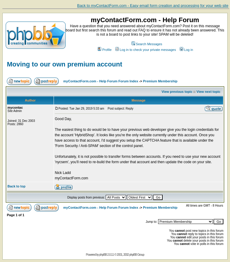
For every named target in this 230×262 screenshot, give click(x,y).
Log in (186, 50)
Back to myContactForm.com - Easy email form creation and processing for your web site (153, 5)
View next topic (208, 91)
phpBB (103, 254)
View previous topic (176, 91)
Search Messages (146, 44)
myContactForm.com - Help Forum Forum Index (100, 81)
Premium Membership (160, 81)
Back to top (16, 186)
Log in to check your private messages (145, 50)
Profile (104, 50)
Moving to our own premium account (64, 64)
